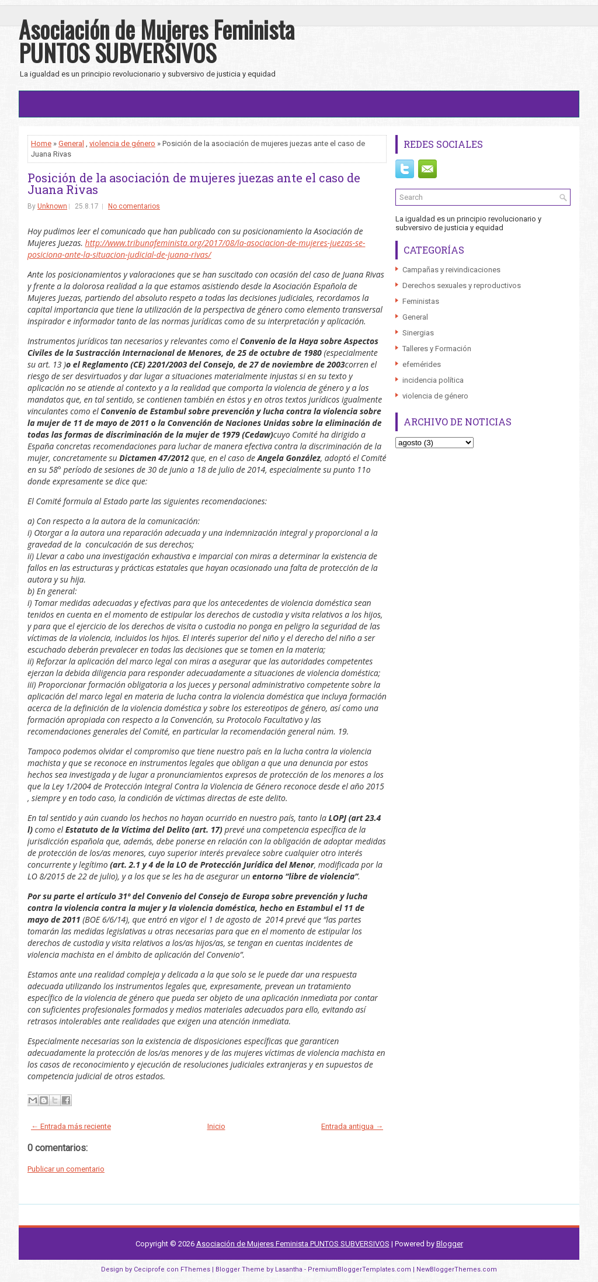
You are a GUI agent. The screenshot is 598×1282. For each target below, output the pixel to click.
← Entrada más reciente (71, 1126)
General (71, 143)
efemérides (421, 364)
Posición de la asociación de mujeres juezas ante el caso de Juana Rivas (193, 183)
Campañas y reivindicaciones (451, 269)
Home (41, 143)
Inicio (216, 1126)
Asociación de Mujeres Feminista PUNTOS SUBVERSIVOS (156, 41)
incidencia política (433, 380)
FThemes (195, 1269)
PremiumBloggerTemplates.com (359, 1269)
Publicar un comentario (66, 1169)
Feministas (420, 301)
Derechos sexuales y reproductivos (461, 285)
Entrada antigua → (352, 1126)
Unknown (52, 206)
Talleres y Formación (436, 348)
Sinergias (418, 332)
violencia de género (122, 143)
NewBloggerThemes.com (456, 1269)
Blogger (449, 1243)
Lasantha (289, 1269)
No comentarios (134, 206)
